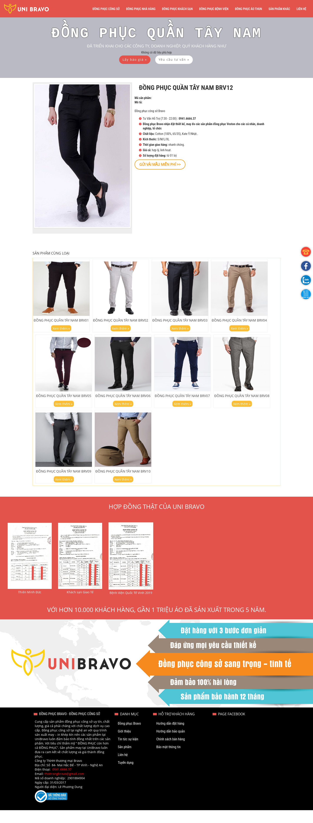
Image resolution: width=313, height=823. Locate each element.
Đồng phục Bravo (129, 736)
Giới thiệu (124, 744)
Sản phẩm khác (279, 9)
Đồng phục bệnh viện (213, 9)
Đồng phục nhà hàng (140, 9)
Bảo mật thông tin (168, 760)
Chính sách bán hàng (170, 752)
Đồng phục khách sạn (177, 9)
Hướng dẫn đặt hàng (170, 736)
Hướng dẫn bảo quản (170, 744)
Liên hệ (301, 9)
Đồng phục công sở (106, 9)
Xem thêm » (61, 332)
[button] (306, 294)
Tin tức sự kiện (128, 752)
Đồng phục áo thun (248, 9)
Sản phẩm (125, 760)
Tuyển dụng (125, 775)
